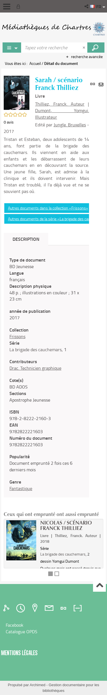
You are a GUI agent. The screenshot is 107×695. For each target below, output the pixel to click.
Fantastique (20, 488)
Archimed (37, 685)
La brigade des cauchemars (35, 349)
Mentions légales (19, 653)
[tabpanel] (46, 374)
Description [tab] (26, 239)
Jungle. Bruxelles (70, 125)
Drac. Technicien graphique (35, 368)
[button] (87, 6)
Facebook (14, 625)
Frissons (17, 336)
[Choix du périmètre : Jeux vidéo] (12, 47)
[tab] (7, 608)
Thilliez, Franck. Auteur (59, 104)
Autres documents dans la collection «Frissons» (48, 208)
